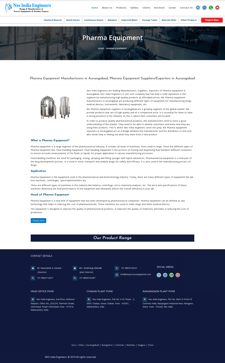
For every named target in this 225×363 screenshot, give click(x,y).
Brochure (159, 7)
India (81, 345)
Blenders (112, 20)
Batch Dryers (73, 20)
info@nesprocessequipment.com (135, 274)
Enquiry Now (38, 220)
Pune (151, 345)
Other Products (189, 20)
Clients (146, 7)
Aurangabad (92, 345)
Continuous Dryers (93, 20)
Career (172, 7)
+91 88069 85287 (84, 278)
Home (95, 7)
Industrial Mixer (129, 20)
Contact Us (186, 7)
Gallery (134, 7)
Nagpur (142, 345)
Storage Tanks (149, 20)
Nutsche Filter (169, 20)
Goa (73, 345)
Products (121, 7)
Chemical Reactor (53, 20)
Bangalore (107, 345)
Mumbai (131, 345)
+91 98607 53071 (42, 278)
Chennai (119, 345)
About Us (107, 7)
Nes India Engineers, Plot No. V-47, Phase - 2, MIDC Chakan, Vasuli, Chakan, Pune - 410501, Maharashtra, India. (111, 303)
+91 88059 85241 (126, 268)
